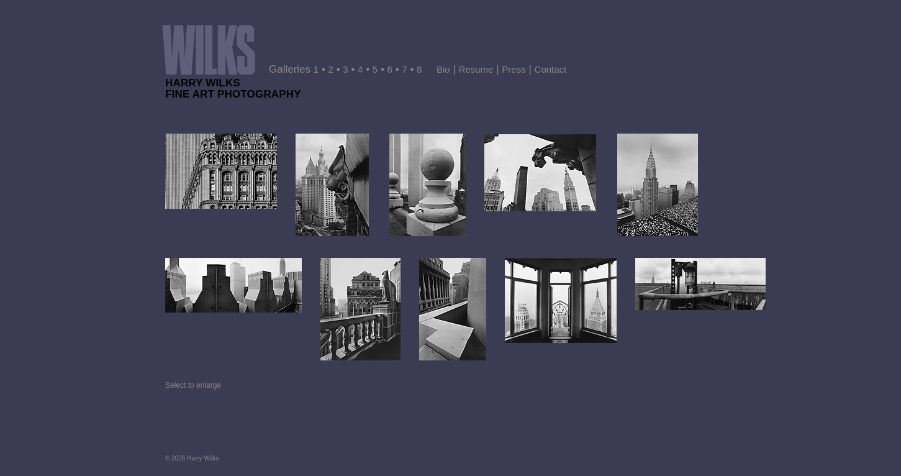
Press (513, 69)
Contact (551, 69)
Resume (476, 69)
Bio (443, 69)
